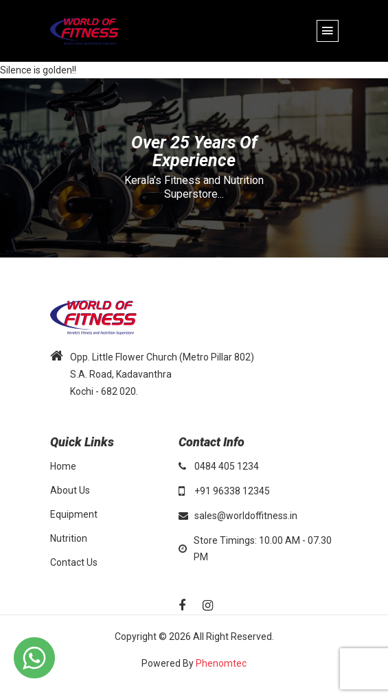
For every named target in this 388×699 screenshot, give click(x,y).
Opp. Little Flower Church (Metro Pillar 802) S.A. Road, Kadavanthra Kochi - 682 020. (162, 374)
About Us (70, 490)
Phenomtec (221, 663)
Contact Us (74, 562)
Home (63, 466)
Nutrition (68, 538)
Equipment (74, 514)
